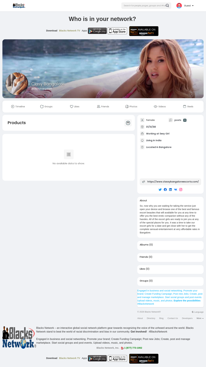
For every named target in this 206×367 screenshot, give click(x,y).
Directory (151, 318)
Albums (144, 244)
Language (198, 312)
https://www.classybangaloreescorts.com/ (173, 181)
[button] (146, 5)
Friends (144, 257)
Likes (142, 269)
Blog (161, 318)
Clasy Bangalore (47, 84)
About (140, 318)
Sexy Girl (164, 133)
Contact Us (173, 318)
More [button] (200, 318)
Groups (144, 280)
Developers (187, 318)
